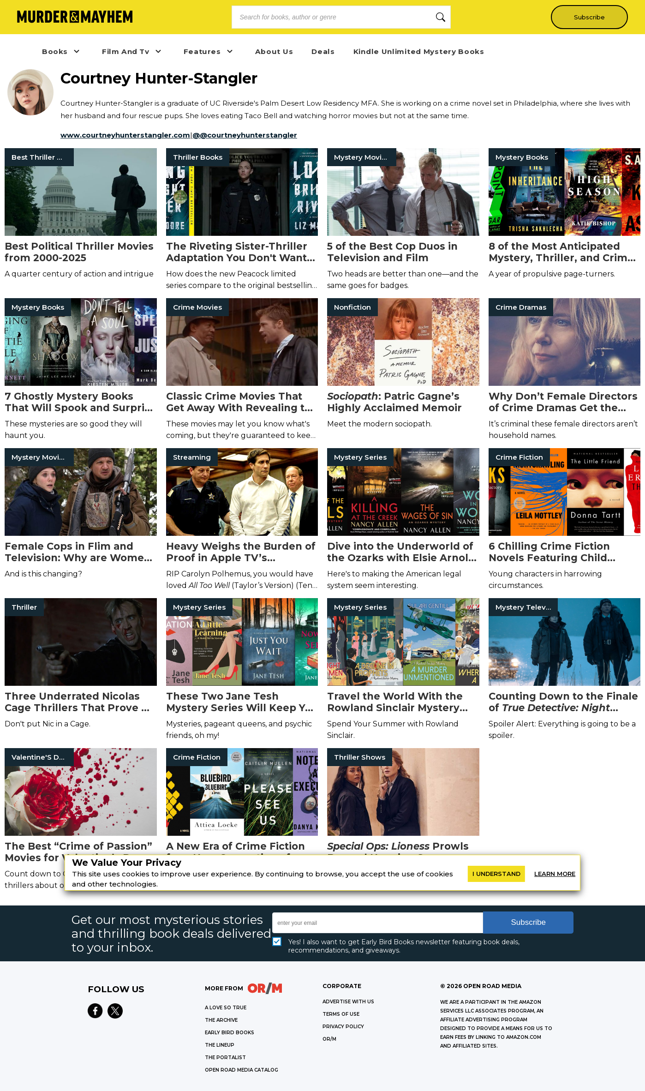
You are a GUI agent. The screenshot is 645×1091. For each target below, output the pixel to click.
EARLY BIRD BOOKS (229, 1033)
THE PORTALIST (225, 1058)
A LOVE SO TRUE (225, 1008)
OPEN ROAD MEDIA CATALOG (241, 1070)
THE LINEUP (219, 1045)
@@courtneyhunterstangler (244, 135)
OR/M (329, 1039)
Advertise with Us (348, 1002)
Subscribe (587, 17)
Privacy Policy (343, 1027)
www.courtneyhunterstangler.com (125, 135)
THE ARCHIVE (221, 1020)
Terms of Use (340, 1014)
